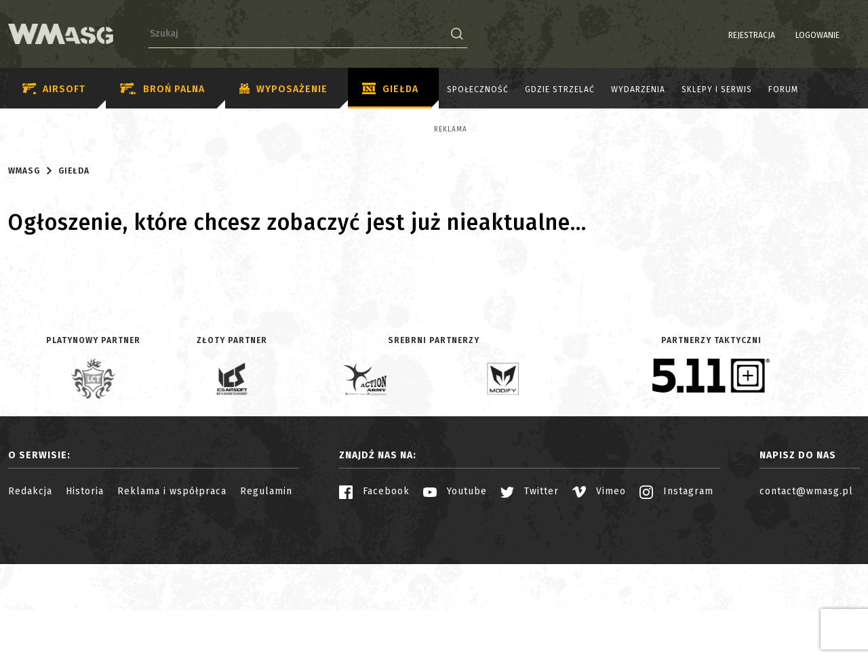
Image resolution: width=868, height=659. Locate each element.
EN (851, 35)
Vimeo (599, 610)
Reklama (54, 129)
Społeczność (478, 89)
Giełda (390, 89)
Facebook (374, 610)
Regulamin (266, 610)
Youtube (455, 610)
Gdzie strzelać (560, 89)
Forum (783, 89)
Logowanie (783, 35)
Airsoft (53, 89)
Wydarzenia (638, 89)
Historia (85, 610)
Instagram (676, 610)
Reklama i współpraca (171, 610)
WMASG (24, 289)
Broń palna (162, 89)
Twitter (529, 610)
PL (834, 35)
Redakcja (30, 610)
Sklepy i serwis (717, 89)
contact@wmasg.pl (806, 610)
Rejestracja (717, 35)
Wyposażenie (283, 89)
